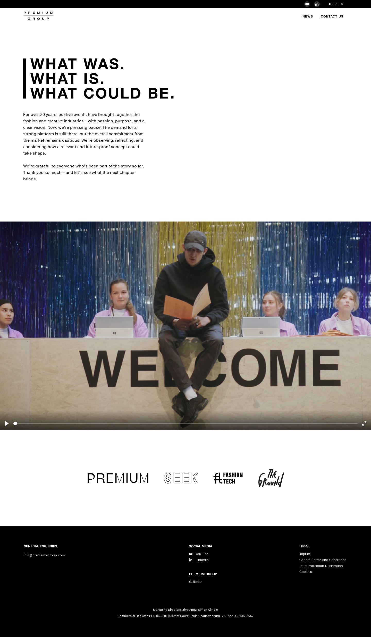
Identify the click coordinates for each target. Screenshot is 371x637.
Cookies (305, 572)
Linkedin (202, 560)
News (307, 16)
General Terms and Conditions (323, 560)
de (331, 4)
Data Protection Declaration (321, 566)
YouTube (202, 554)
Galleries (195, 582)
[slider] (185, 423)
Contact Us (332, 16)
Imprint (304, 554)
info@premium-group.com (44, 555)
